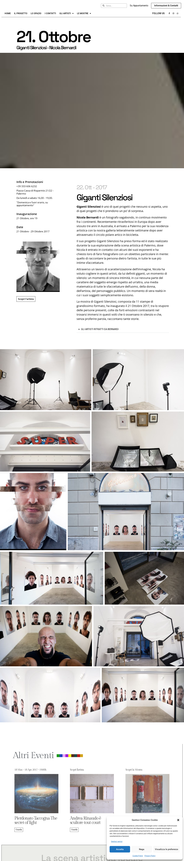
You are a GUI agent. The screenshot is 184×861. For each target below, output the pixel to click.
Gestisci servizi (116, 842)
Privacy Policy (149, 856)
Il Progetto (20, 16)
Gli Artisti (66, 17)
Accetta (120, 849)
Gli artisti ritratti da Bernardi (100, 332)
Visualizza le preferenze (166, 849)
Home (8, 16)
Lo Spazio (36, 16)
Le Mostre (84, 17)
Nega (141, 849)
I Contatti (50, 16)
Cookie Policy (138, 856)
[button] (178, 820)
